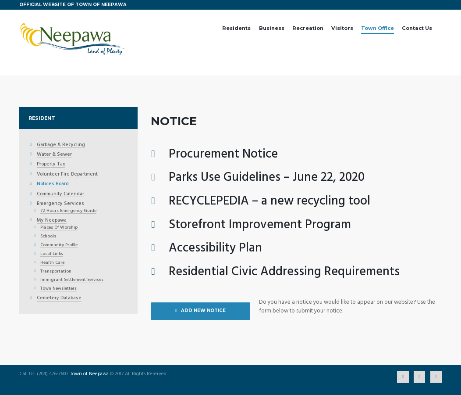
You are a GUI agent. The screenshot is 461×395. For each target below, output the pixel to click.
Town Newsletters (58, 289)
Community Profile (59, 245)
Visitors (342, 28)
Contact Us (417, 28)
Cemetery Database (59, 298)
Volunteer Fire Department (67, 174)
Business (271, 28)
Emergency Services (60, 204)
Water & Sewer (54, 155)
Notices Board (53, 184)
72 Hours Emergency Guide (68, 211)
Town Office (377, 28)
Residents (236, 28)
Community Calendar (60, 194)
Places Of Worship (59, 228)
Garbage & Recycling (61, 145)
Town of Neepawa (89, 374)
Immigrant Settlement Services (71, 280)
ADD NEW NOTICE (203, 310)
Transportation (55, 271)
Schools (48, 236)
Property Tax (51, 164)
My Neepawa (52, 220)
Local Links (51, 254)
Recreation (307, 28)
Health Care (52, 263)
